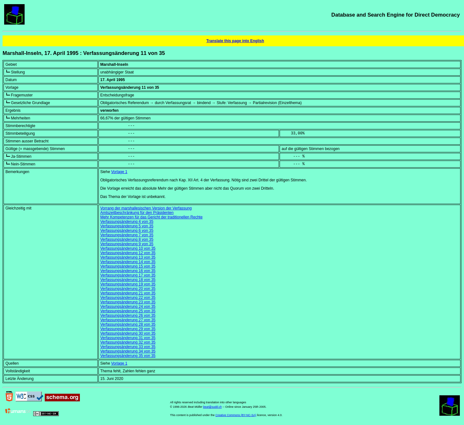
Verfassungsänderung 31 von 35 (128, 338)
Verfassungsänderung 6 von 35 (126, 230)
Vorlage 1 (119, 172)
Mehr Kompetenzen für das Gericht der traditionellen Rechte (151, 217)
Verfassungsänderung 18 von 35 (128, 279)
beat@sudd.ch (212, 406)
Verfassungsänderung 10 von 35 (128, 248)
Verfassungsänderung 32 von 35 (128, 342)
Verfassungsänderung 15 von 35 (128, 266)
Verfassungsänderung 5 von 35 (126, 226)
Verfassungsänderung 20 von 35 (128, 288)
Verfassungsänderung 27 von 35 (128, 320)
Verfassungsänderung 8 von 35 (126, 239)
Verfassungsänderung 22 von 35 (128, 297)
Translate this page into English (235, 41)
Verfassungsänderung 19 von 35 (128, 284)
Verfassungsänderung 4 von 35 (126, 221)
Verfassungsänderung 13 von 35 (128, 257)
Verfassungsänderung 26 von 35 (128, 315)
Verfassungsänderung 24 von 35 (128, 306)
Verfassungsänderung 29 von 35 (128, 329)
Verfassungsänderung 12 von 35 (128, 253)
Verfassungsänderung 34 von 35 (128, 351)
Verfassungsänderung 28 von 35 (128, 324)
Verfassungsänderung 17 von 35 (128, 275)
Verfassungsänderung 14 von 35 (128, 262)
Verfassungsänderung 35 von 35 (128, 355)
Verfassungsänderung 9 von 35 (126, 244)
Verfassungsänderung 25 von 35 (128, 311)
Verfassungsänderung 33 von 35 (128, 347)
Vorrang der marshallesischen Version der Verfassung (146, 208)
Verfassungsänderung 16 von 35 (128, 271)
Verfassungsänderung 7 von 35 (126, 235)
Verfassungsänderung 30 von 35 (128, 333)
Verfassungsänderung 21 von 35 (128, 293)
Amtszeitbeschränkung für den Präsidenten (137, 212)
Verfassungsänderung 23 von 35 (128, 302)
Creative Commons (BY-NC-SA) (235, 415)
